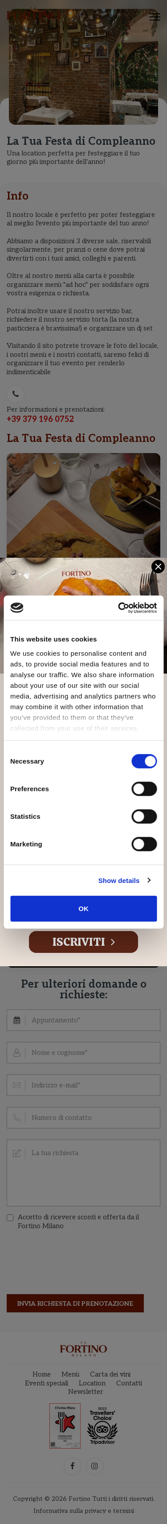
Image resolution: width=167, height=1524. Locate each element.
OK (83, 908)
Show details (119, 880)
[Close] (158, 566)
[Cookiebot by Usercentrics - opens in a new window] (119, 607)
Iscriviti (84, 941)
